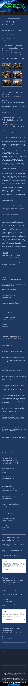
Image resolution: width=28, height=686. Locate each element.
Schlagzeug (20, 670)
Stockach (10, 670)
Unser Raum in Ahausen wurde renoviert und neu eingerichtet (12, 47)
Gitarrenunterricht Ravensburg (18, 676)
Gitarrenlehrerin (20, 677)
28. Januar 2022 (4, 96)
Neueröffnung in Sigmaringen (9, 22)
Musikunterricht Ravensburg (20, 675)
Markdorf (7, 675)
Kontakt (3, 651)
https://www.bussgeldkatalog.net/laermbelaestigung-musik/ (14, 205)
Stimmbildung (13, 671)
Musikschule (15, 675)
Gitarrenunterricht (19, 671)
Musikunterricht (4, 671)
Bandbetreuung (12, 669)
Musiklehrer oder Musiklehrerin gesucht (11, 254)
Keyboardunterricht (5, 672)
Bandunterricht (11, 675)
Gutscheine (3, 675)
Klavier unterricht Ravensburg (6, 669)
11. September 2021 (5, 124)
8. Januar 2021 (4, 338)
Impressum (4, 655)
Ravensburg (4, 674)
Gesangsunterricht (11, 676)
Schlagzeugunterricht (9, 677)
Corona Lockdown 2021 (9, 340)
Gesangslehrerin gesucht (5, 676)
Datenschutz (4, 653)
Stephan (11, 52)
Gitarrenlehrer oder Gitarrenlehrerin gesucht (12, 538)
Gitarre (23, 677)
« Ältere (5, 643)
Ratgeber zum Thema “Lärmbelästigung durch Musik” (12, 120)
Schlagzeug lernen (14, 670)
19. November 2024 (5, 52)
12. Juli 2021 (4, 257)
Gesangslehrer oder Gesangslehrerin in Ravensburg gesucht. (11, 460)
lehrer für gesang (16, 669)
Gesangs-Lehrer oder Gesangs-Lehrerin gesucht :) (14, 579)
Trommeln (17, 670)
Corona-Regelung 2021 (12, 336)
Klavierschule (16, 677)
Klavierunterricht (13, 678)
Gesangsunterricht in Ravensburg (11, 629)
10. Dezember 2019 (5, 582)
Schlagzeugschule (9, 671)
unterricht (23, 670)
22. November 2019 (5, 632)
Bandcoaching (20, 669)
